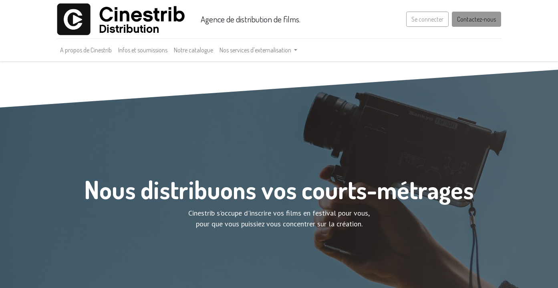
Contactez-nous (476, 19)
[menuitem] (86, 50)
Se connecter (427, 19)
